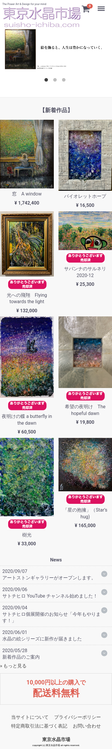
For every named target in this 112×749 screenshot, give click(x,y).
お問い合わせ (87, 725)
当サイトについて (30, 717)
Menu (102, 6)
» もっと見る (13, 666)
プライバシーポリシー (77, 717)
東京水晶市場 (56, 739)
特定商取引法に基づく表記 (39, 725)
